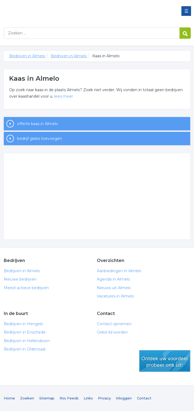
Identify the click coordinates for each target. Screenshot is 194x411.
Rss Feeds (69, 398)
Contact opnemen (114, 323)
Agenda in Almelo (113, 279)
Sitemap (46, 398)
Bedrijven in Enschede (25, 332)
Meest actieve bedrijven (26, 287)
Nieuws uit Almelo (114, 287)
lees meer (63, 96)
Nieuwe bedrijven (20, 279)
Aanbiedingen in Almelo (119, 270)
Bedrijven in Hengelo (23, 323)
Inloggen (124, 398)
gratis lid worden (164, 361)
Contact (144, 398)
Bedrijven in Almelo (71, 11)
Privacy (104, 398)
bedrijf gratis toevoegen (39, 138)
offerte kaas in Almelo (37, 123)
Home (9, 398)
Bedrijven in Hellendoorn (27, 340)
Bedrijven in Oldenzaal (24, 349)
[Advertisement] (97, 196)
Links (88, 398)
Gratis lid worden (112, 332)
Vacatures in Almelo (115, 296)
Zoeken (27, 398)
